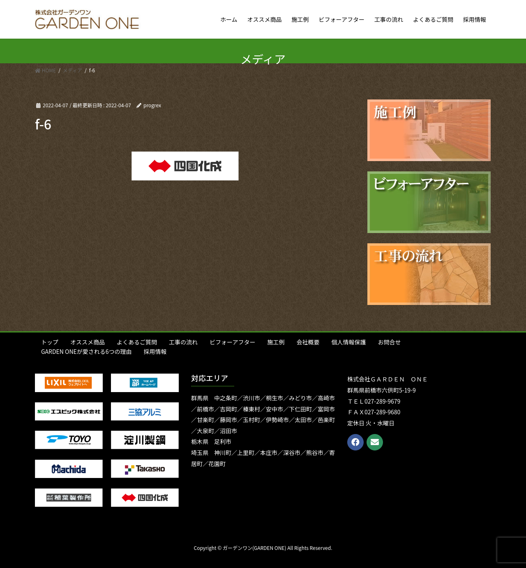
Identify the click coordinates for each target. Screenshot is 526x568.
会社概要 (307, 342)
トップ (49, 342)
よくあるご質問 (137, 342)
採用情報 (155, 351)
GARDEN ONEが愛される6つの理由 (86, 351)
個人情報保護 (348, 342)
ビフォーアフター (232, 342)
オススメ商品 (87, 342)
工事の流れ (183, 342)
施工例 (275, 342)
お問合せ (389, 342)
